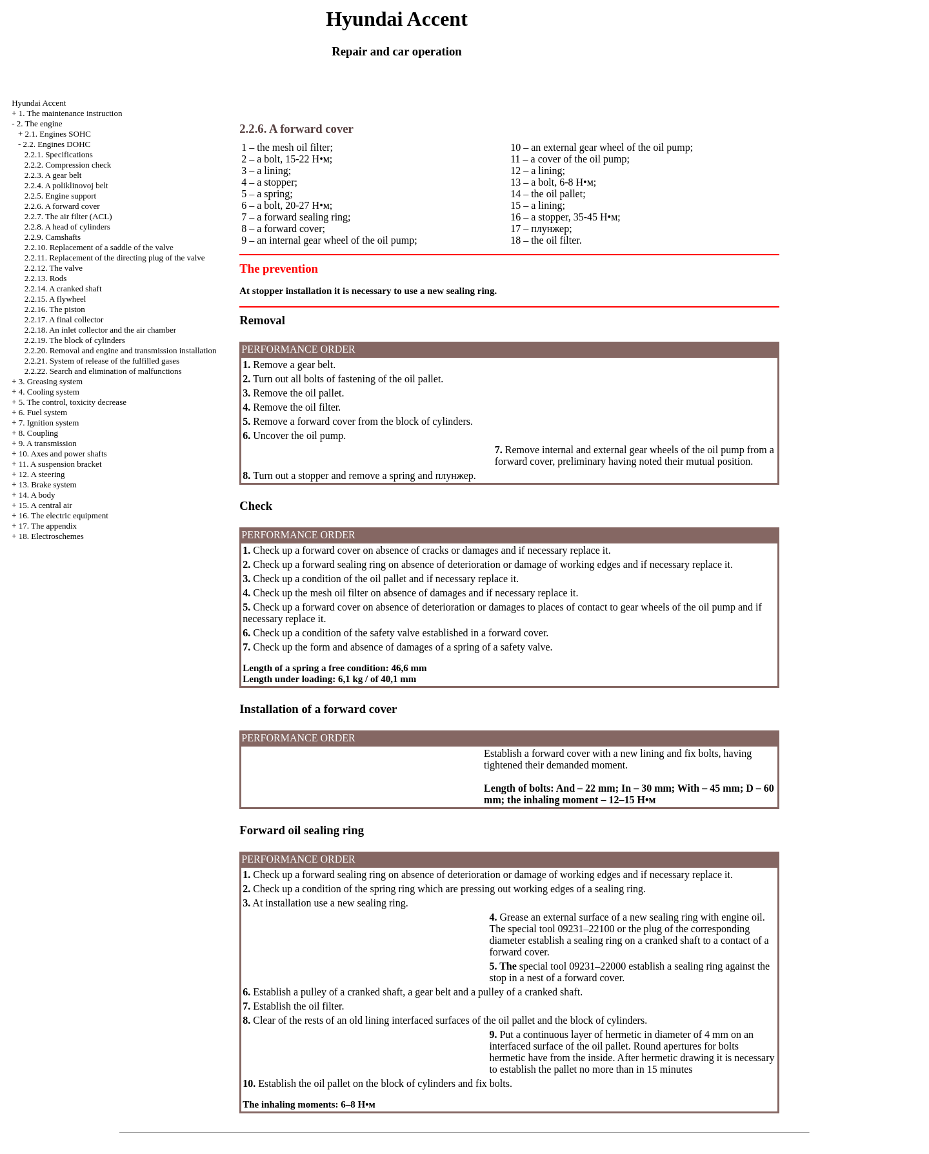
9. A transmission (48, 443)
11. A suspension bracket (60, 464)
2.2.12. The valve (54, 268)
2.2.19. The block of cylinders (75, 340)
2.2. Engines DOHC (56, 144)
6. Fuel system (43, 412)
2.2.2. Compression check (68, 165)
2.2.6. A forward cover (62, 206)
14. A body (37, 495)
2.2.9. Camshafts (53, 237)
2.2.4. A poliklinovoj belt (66, 185)
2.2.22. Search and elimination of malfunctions (103, 371)
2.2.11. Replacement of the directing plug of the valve (115, 257)
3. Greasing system (51, 381)
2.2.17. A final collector (64, 319)
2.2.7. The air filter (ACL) (68, 216)
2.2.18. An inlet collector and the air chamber (100, 330)
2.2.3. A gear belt (53, 175)
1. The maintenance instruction (71, 113)
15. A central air (45, 505)
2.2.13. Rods (46, 278)
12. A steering (42, 474)
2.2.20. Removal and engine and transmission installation (121, 350)
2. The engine (40, 123)
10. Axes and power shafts (63, 453)
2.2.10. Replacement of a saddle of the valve (99, 247)
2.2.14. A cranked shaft (63, 288)
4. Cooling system (49, 391)
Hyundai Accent (39, 103)
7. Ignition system (49, 422)
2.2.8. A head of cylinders (67, 226)
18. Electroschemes (51, 536)
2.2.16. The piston (55, 309)
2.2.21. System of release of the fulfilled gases (102, 361)
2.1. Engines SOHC (58, 134)
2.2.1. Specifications (59, 154)
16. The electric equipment (63, 515)
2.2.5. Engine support (61, 195)
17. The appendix (48, 526)
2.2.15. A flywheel (55, 299)
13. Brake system (48, 484)
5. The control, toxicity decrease (72, 402)
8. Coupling (38, 433)
